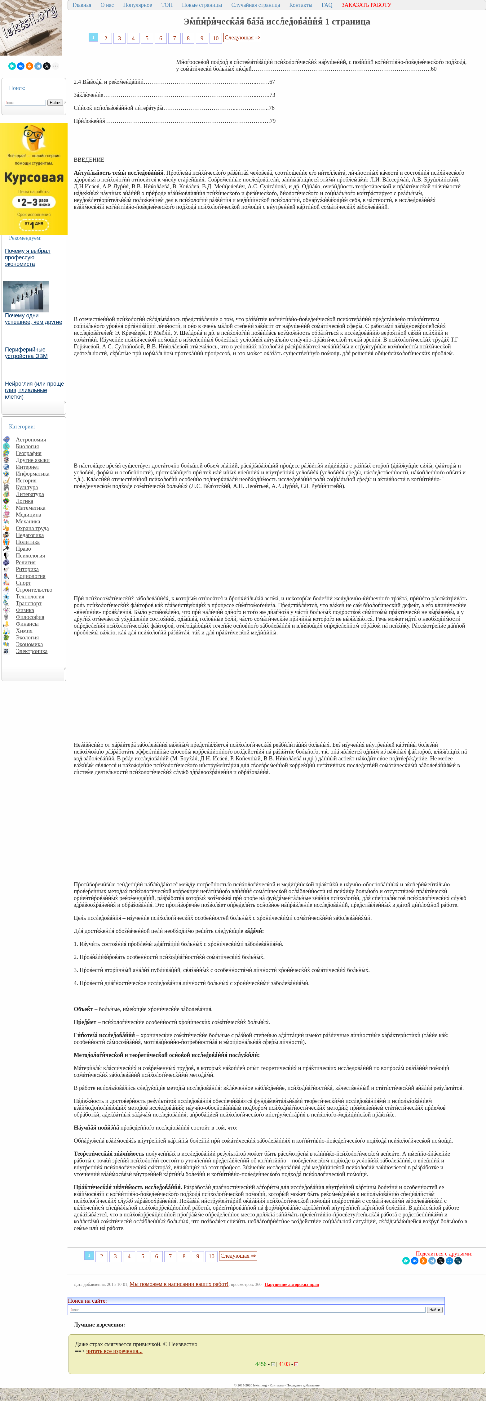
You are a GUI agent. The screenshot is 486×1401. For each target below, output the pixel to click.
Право (23, 548)
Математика (31, 507)
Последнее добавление (302, 1385)
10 (216, 38)
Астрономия (31, 439)
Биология (27, 446)
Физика (25, 610)
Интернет (27, 466)
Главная (82, 5)
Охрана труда (32, 528)
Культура (27, 487)
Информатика (33, 473)
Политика (28, 542)
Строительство (34, 589)
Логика (24, 501)
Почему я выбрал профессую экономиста (28, 257)
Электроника (32, 651)
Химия (24, 630)
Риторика (27, 569)
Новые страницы (202, 5)
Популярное (137, 5)
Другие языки (33, 460)
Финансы (27, 623)
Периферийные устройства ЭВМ (26, 353)
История (26, 480)
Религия (26, 562)
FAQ (327, 5)
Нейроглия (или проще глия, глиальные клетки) (34, 390)
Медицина (28, 514)
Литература (30, 494)
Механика (28, 521)
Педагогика (30, 535)
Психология (30, 555)
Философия (30, 617)
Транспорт (29, 603)
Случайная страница (255, 5)
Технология (30, 596)
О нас (107, 5)
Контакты (300, 5)
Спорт (23, 583)
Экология (27, 637)
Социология (31, 576)
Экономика (29, 644)
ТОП (167, 5)
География (29, 453)
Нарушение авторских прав (292, 1284)
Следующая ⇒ (242, 37)
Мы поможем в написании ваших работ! (179, 1284)
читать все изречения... (114, 1351)
